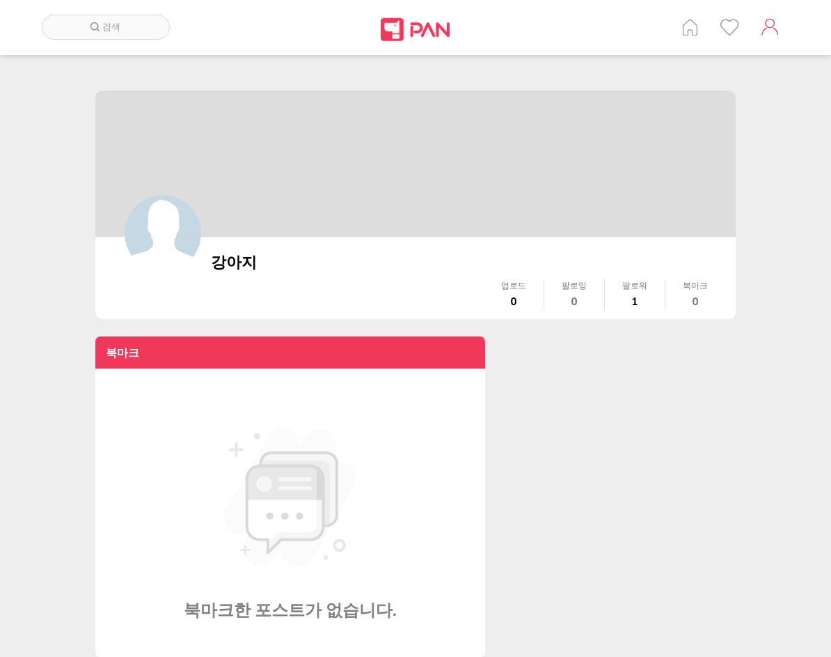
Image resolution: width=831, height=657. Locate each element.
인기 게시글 (729, 27)
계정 (769, 27)
